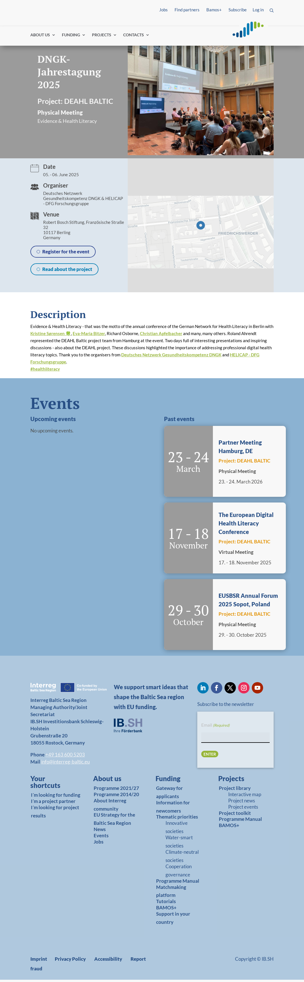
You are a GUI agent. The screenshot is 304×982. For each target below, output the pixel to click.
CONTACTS (133, 37)
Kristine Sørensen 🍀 (50, 335)
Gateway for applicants (169, 794)
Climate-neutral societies (182, 858)
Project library (235, 790)
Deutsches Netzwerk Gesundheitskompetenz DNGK (171, 357)
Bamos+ (214, 9)
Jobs (163, 9)
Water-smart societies (179, 844)
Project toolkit (235, 815)
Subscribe (237, 9)
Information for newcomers (173, 809)
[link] (52, 785)
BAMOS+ (166, 910)
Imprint (38, 961)
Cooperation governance (178, 873)
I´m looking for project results (55, 814)
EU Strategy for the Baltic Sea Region (114, 821)
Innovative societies (176, 830)
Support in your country (173, 920)
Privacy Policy (70, 961)
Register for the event (65, 254)
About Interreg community (110, 807)
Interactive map (244, 797)
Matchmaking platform (171, 893)
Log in (258, 9)
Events (101, 838)
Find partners (187, 9)
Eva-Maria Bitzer (89, 335)
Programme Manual (177, 883)
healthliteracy (45, 371)
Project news (241, 803)
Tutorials (166, 904)
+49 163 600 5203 (65, 757)
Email (215, 728)
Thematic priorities (177, 819)
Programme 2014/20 (116, 797)
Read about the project (67, 272)
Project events (243, 809)
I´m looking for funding (55, 797)
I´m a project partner (53, 803)
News (100, 832)
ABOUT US (40, 37)
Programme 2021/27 (116, 790)
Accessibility (108, 961)
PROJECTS (101, 37)
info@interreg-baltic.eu (65, 764)
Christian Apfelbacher (161, 335)
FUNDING (71, 37)
